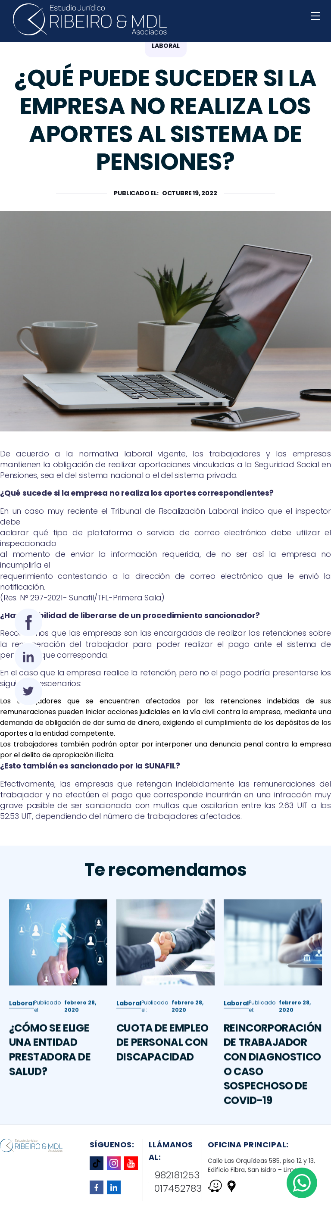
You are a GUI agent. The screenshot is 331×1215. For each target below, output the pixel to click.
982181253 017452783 (175, 1182)
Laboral (21, 1016)
